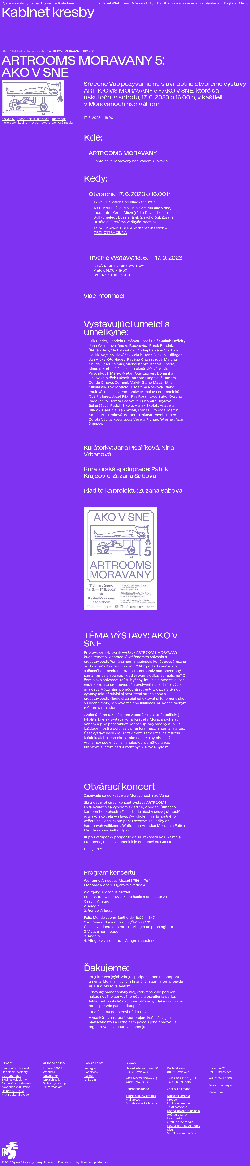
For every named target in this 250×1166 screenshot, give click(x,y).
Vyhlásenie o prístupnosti (93, 1162)
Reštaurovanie (177, 1114)
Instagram (91, 1068)
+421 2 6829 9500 (179, 1082)
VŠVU (5, 51)
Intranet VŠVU (109, 3)
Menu (243, 3)
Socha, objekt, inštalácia (33, 119)
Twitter (89, 1076)
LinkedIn (90, 1080)
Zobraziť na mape (137, 1089)
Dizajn (171, 1130)
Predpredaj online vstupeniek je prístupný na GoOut (127, 842)
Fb (158, 3)
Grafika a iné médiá (180, 1122)
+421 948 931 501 (137, 1078)
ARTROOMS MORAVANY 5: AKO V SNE (72, 51)
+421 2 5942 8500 (137, 1082)
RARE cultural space (15, 1094)
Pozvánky (8, 119)
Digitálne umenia (178, 1096)
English (230, 3)
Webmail (139, 3)
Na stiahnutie (52, 1080)
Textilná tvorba (177, 1107)
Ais (126, 3)
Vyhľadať (213, 3)
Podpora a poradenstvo (183, 3)
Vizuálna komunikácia (181, 1133)
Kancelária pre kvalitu (16, 1068)
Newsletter (50, 1076)
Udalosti (17, 51)
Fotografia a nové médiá (56, 122)
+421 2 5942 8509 (220, 1078)
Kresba (172, 1100)
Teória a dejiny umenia (141, 1096)
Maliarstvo (9, 122)
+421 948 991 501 (178, 1078)
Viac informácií (105, 296)
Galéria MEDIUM (13, 1091)
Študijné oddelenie (14, 1080)
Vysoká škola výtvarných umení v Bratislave (38, 3)
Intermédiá (59, 119)
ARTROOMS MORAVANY (123, 153)
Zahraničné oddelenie (16, 1083)
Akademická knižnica (16, 1087)
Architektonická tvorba (141, 1103)
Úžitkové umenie (178, 1103)
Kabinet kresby (35, 51)
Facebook (91, 1072)
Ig (151, 3)
